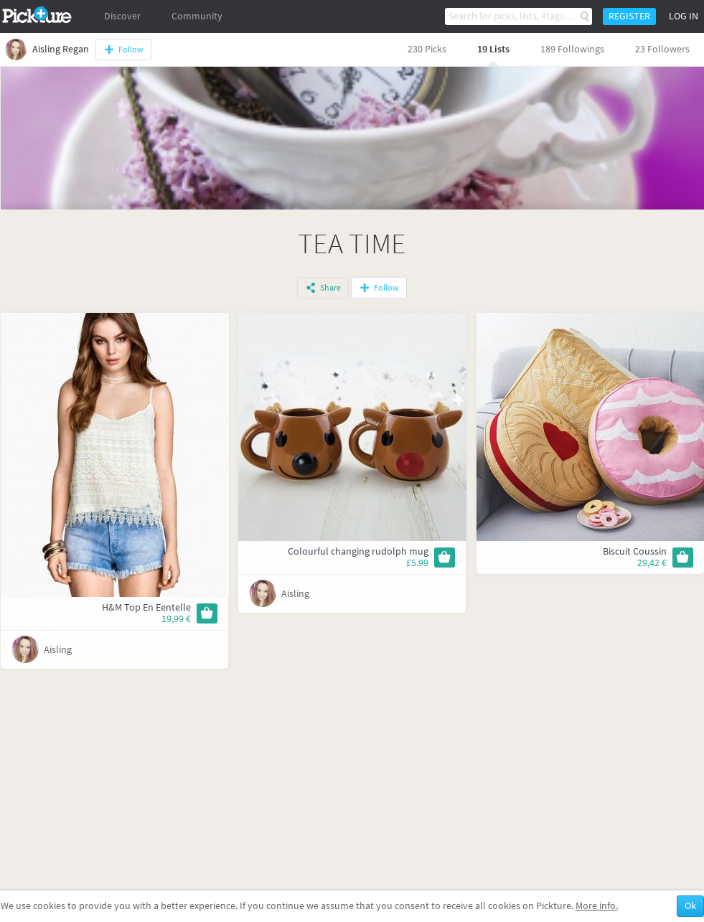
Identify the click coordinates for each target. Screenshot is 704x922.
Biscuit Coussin (635, 551)
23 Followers (662, 49)
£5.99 (417, 563)
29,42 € (652, 563)
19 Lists (493, 49)
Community (197, 16)
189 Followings (572, 49)
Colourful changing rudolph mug (358, 551)
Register (629, 16)
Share (330, 287)
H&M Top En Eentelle (146, 607)
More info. (597, 906)
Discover (122, 16)
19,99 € (176, 619)
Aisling (58, 650)
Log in (683, 16)
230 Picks (427, 49)
